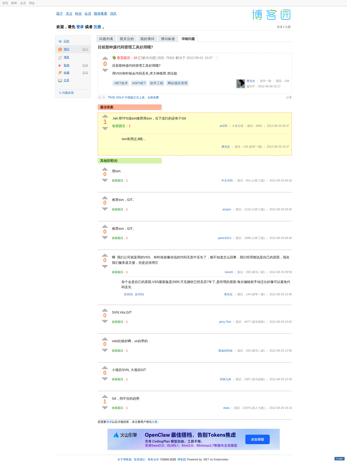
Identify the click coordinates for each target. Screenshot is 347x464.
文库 (66, 80)
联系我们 (139, 459)
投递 (85, 65)
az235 (223, 126)
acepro (226, 209)
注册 (97, 27)
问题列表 (106, 39)
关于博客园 (124, 459)
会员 (23, 3)
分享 (289, 97)
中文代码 (227, 180)
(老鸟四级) (258, 321)
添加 (85, 72)
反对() (139, 294)
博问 (66, 49)
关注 (69, 13)
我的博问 (147, 39)
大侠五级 (237, 126)
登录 (80, 27)
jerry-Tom (225, 321)
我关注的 (127, 39)
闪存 (66, 41)
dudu (226, 408)
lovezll (229, 272)
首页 (5, 3)
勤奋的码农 (225, 350)
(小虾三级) (258, 180)
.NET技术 (121, 83)
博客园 (181, 459)
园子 (59, 13)
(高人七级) (258, 408)
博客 (66, 57)
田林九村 (225, 379)
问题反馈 (68, 92)
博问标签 (168, 39)
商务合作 (153, 459)
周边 (32, 3)
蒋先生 (251, 81)
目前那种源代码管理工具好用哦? (125, 47)
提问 (85, 49)
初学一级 (265, 81)
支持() (128, 294)
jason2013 (224, 238)
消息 (113, 13)
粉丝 (78, 13)
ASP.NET (139, 83)
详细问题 (188, 39)
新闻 (14, 3)
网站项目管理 (177, 83)
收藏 (66, 72)
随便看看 (100, 13)
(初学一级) (255, 146)
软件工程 (156, 83)
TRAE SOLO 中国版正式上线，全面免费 (133, 97)
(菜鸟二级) (258, 272)
